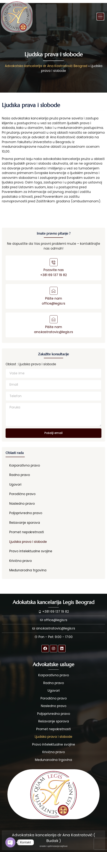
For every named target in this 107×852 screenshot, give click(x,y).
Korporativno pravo (24, 465)
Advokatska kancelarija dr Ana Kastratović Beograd (46, 66)
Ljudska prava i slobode (28, 541)
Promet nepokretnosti (26, 532)
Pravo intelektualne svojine (30, 551)
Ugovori (15, 484)
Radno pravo (19, 475)
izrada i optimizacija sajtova (53, 846)
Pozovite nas (53, 270)
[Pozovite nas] (54, 262)
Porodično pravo (22, 494)
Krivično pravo (20, 561)
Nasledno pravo (22, 503)
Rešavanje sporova (24, 522)
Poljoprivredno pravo (25, 513)
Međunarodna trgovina (27, 570)
